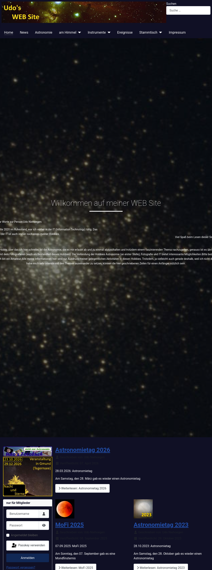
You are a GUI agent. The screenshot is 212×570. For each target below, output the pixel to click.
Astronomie (43, 32)
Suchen (171, 4)
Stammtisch (148, 32)
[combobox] (188, 10)
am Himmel (67, 32)
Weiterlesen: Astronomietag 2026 (82, 488)
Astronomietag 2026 (82, 449)
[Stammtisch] (159, 32)
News (24, 32)
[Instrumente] (108, 32)
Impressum (177, 32)
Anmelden (28, 558)
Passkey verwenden (28, 545)
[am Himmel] (78, 32)
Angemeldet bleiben (24, 535)
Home (8, 32)
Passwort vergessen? (20, 567)
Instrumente (97, 32)
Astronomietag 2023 (161, 524)
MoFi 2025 (69, 524)
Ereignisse (125, 32)
